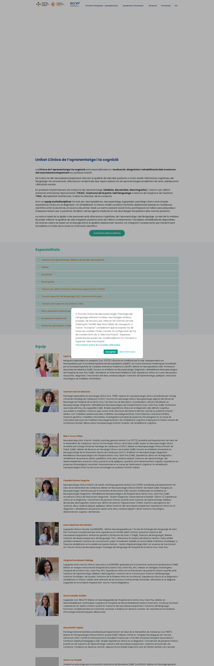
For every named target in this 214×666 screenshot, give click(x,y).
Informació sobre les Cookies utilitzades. (98, 345)
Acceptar (110, 351)
